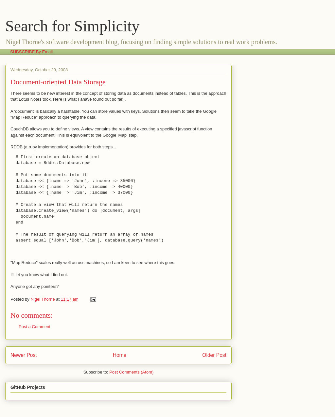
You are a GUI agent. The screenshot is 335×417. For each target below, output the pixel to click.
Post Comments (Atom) (131, 372)
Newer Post (23, 355)
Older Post (214, 355)
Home (120, 355)
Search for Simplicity (72, 26)
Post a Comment (34, 326)
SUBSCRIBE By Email (31, 51)
